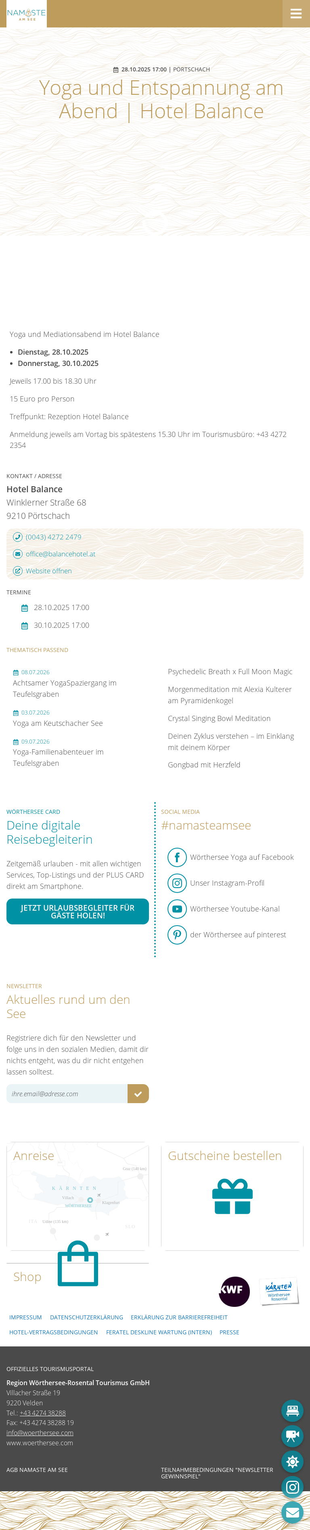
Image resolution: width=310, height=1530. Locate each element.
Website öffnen (42, 571)
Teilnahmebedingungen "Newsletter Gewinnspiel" (217, 1473)
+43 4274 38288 (43, 1413)
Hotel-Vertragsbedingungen (53, 1332)
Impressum (25, 1317)
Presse (229, 1332)
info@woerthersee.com (39, 1432)
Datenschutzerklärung (86, 1317)
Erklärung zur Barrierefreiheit (179, 1317)
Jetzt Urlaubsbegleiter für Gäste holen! (77, 911)
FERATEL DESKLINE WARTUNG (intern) (159, 1332)
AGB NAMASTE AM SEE (37, 1470)
